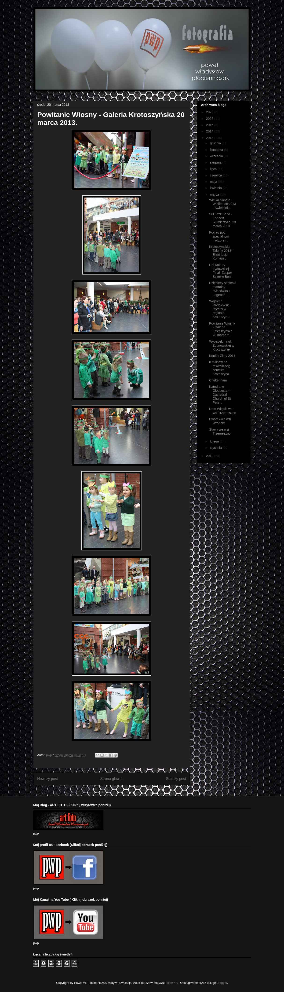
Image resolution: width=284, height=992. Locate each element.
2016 (210, 125)
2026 (210, 112)
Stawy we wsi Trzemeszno (220, 431)
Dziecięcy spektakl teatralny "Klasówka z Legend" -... (222, 289)
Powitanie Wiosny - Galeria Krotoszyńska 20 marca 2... (222, 329)
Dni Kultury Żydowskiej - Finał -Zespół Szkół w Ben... (221, 270)
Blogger (222, 983)
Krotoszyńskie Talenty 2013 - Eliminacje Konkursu (221, 252)
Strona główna (112, 779)
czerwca (216, 175)
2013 (210, 138)
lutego (215, 441)
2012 (210, 456)
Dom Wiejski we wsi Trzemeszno (222, 411)
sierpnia (216, 162)
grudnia (216, 143)
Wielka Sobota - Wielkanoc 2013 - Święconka (222, 204)
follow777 (172, 983)
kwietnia (216, 188)
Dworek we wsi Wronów (220, 421)
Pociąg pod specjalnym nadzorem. (219, 236)
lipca (214, 169)
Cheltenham (218, 380)
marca (215, 194)
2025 (210, 119)
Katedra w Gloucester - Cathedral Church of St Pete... (220, 394)
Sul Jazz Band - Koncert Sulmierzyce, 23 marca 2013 (222, 220)
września (217, 156)
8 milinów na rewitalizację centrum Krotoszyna (219, 368)
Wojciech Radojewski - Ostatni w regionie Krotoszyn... (220, 309)
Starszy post (176, 779)
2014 (210, 131)
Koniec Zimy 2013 (222, 356)
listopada (217, 150)
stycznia (216, 448)
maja (214, 181)
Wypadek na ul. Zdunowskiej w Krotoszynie (221, 345)
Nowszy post (47, 779)
